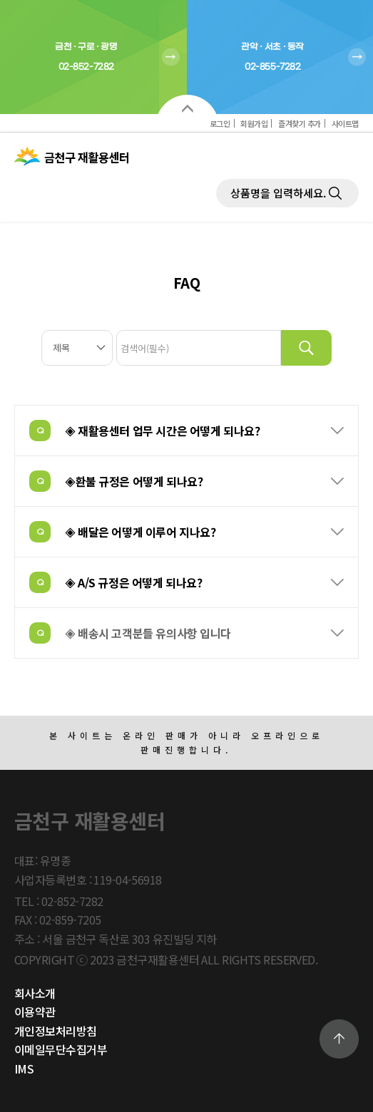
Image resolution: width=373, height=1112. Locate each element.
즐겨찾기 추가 (299, 123)
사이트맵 (345, 123)
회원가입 (253, 123)
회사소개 (35, 993)
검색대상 (0, 271)
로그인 (220, 123)
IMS (24, 1068)
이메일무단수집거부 (60, 1049)
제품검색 (216, 179)
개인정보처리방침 (55, 1030)
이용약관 (35, 1011)
